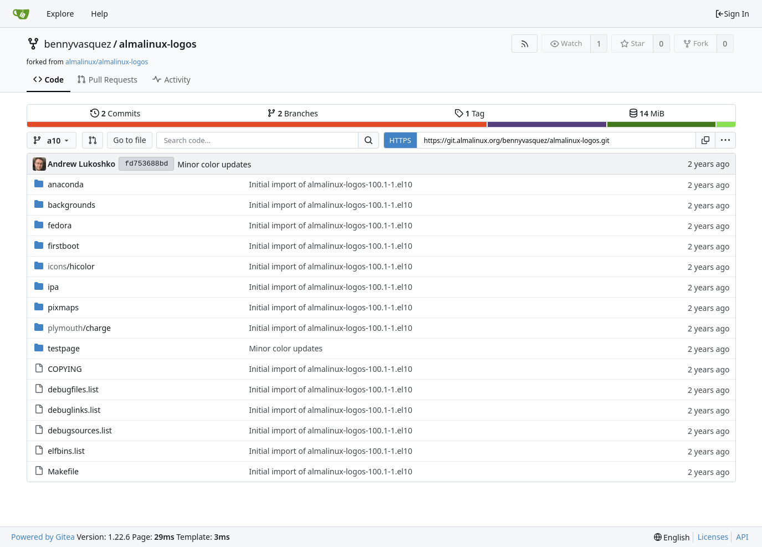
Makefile (63, 471)
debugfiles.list (73, 389)
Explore (60, 13)
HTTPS (400, 140)
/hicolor (71, 266)
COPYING (64, 369)
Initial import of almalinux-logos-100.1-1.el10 (330, 184)
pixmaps (63, 307)
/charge (79, 328)
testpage (64, 348)
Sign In (732, 13)
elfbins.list (66, 451)
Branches (292, 113)
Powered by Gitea (43, 536)
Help (99, 13)
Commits (115, 113)
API (742, 536)
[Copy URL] (705, 140)
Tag (469, 113)
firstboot (63, 246)
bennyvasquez (77, 43)
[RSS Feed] (525, 43)
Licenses (713, 536)
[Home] (21, 14)
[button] (92, 140)
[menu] (725, 140)
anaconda (66, 184)
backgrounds (71, 205)
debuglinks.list (74, 410)
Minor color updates (214, 164)
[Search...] (368, 140)
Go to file (129, 140)
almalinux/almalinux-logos (106, 62)
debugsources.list (80, 430)
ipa (53, 287)
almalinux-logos (158, 43)
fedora (59, 225)
